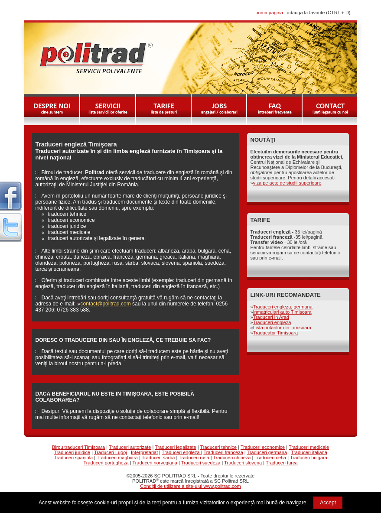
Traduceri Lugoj (110, 452)
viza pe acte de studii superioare (287, 182)
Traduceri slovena (243, 462)
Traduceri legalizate (175, 447)
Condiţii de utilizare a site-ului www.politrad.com (190, 486)
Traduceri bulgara (308, 457)
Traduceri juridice (72, 452)
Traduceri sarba (158, 457)
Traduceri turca (282, 462)
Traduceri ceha (270, 457)
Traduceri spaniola (73, 457)
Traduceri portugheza (105, 462)
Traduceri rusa (194, 457)
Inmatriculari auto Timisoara (282, 312)
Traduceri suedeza (201, 462)
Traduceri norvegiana (154, 462)
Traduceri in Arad (271, 317)
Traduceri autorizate (130, 447)
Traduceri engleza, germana (283, 306)
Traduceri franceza (223, 452)
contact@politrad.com (106, 304)
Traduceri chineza (232, 457)
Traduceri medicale (309, 447)
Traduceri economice (263, 447)
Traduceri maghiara (117, 457)
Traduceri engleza (272, 322)
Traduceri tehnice (218, 447)
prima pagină (269, 12)
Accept (328, 503)
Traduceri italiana (309, 452)
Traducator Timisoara (275, 332)
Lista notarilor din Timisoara (282, 327)
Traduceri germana (267, 452)
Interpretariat (144, 452)
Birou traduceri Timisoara (78, 447)
